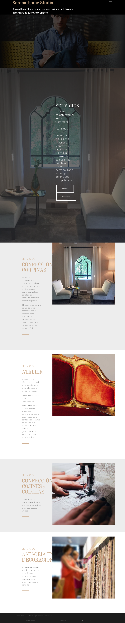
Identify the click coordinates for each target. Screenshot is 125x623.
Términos (62, 621)
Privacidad (30, 621)
